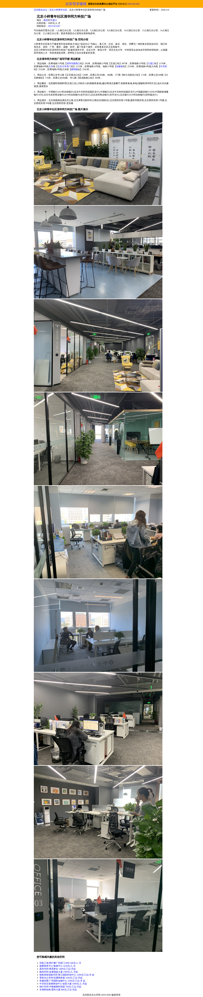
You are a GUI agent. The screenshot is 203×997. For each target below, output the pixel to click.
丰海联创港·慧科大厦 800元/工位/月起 (58, 989)
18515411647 (133, 4)
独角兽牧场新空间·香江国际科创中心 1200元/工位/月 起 (66, 975)
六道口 (151, 63)
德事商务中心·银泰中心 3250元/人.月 (57, 966)
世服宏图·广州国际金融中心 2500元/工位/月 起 (62, 981)
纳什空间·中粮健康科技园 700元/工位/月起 (60, 986)
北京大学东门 (64, 66)
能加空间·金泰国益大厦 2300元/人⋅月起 (58, 972)
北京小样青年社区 (58, 10)
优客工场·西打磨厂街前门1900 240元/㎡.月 (60, 963)
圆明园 (74, 69)
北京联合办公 (40, 10)
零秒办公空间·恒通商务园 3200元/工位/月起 (60, 978)
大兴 (50, 66)
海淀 (45, 20)
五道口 (53, 20)
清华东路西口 (73, 63)
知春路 (119, 66)
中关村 (163, 66)
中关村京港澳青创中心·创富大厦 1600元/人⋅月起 (63, 983)
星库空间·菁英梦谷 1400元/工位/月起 (57, 969)
